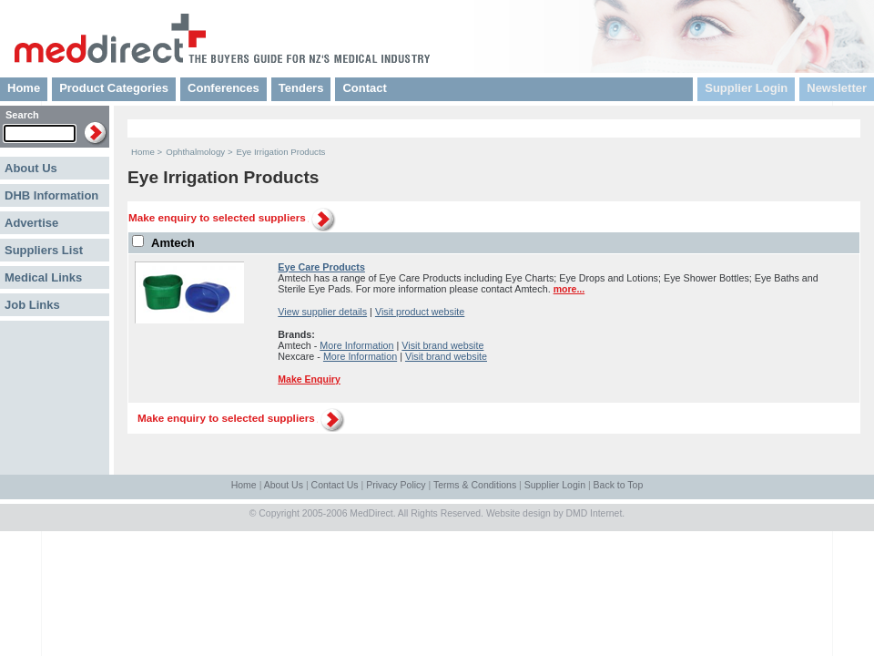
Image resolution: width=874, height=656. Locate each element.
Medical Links (43, 277)
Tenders (301, 88)
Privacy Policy (395, 484)
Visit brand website (442, 345)
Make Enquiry (309, 379)
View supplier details (322, 311)
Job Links (32, 305)
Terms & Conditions (474, 484)
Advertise (31, 223)
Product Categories (113, 88)
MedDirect (371, 513)
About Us (31, 168)
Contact (364, 88)
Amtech (173, 243)
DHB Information (51, 195)
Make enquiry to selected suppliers (217, 217)
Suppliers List (44, 250)
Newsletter (837, 88)
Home (23, 88)
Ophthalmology (195, 152)
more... (569, 288)
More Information (356, 345)
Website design (518, 513)
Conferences (223, 88)
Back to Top (619, 484)
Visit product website (419, 311)
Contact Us (335, 484)
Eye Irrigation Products (281, 152)
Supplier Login (746, 88)
